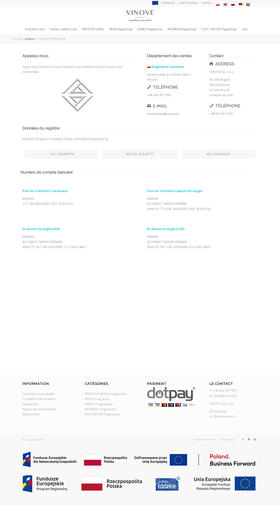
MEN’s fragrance (97, 399)
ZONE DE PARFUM (188, 2)
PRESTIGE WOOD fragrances (106, 394)
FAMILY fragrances (98, 404)
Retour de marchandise (39, 409)
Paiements (30, 404)
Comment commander (38, 394)
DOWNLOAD (168, 2)
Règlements (31, 414)
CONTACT (206, 2)
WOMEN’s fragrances (100, 409)
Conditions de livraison (39, 399)
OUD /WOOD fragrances (102, 414)
